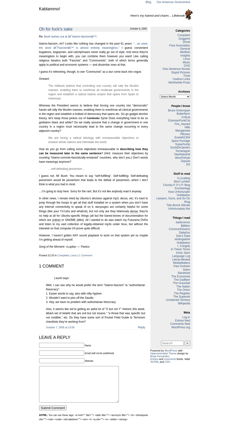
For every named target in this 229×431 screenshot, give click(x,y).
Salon (186, 269)
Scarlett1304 (182, 137)
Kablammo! (49, 9)
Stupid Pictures (180, 72)
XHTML (154, 361)
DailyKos (184, 232)
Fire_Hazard (182, 124)
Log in (186, 317)
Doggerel (184, 38)
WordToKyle (182, 157)
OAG (187, 65)
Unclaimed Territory (178, 300)
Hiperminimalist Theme (163, 353)
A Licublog (183, 178)
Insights (185, 55)
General (185, 48)
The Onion (183, 289)
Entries (154, 359)
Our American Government (173, 2)
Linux (74, 254)
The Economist (180, 276)
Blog (148, 2)
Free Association (179, 45)
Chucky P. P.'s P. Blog (176, 185)
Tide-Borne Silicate (178, 205)
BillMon (185, 225)
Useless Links (181, 79)
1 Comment (85, 254)
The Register (182, 293)
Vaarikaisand (182, 154)
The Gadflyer (182, 279)
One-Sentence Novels (176, 69)
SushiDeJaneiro (180, 147)
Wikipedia (184, 303)
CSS (167, 361)
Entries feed (182, 320)
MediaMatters (181, 263)
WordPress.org (180, 327)
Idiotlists (185, 52)
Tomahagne (182, 151)
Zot (188, 164)
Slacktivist (184, 273)
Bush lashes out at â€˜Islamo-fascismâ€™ (70, 36)
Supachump (182, 144)
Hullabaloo (183, 195)
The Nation (183, 286)
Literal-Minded (181, 259)
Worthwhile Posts (179, 82)
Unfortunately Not (179, 208)
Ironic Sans (183, 252)
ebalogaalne (182, 239)
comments (170, 359)
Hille (187, 127)
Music (186, 62)
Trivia (186, 75)
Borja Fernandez (159, 356)
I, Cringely (183, 246)
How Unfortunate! (179, 191)
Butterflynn (183, 113)
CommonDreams (179, 229)
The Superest (181, 296)
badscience (183, 222)
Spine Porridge (180, 141)
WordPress (171, 350)
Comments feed (180, 323)
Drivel (186, 42)
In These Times (180, 249)
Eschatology (182, 188)
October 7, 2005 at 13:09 (60, 326)
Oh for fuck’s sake (56, 29)
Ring (187, 202)
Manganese (182, 130)
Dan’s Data (183, 236)
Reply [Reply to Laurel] (141, 327)
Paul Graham (182, 266)
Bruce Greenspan (179, 110)
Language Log (181, 256)
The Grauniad (181, 283)
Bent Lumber (182, 181)
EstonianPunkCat (179, 120)
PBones (185, 134)
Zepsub (185, 161)
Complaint (63, 254)
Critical (186, 117)
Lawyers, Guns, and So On (173, 198)
